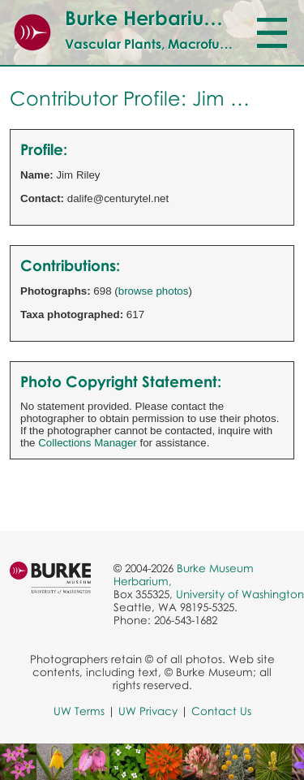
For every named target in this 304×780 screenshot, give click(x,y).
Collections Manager (87, 443)
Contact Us (221, 711)
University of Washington (240, 594)
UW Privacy (148, 711)
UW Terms (79, 711)
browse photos (153, 291)
